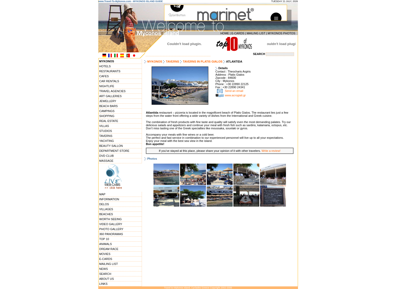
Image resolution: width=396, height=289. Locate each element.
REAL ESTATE (108, 121)
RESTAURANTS (109, 71)
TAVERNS (105, 135)
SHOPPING (106, 116)
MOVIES (105, 253)
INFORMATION (109, 199)
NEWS (103, 268)
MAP (102, 194)
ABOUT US (106, 278)
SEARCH (105, 273)
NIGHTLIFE (106, 86)
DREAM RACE (108, 249)
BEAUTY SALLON (111, 145)
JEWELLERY (107, 101)
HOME (224, 33)
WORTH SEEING (110, 219)
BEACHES (106, 214)
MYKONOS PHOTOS (281, 33)
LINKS (103, 283)
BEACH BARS (108, 106)
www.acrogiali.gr (235, 95)
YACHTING (106, 140)
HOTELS (105, 66)
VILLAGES (106, 209)
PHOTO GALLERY (111, 229)
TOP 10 (104, 239)
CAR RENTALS (109, 81)
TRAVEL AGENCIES (112, 91)
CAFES (104, 76)
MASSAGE (106, 160)
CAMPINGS (107, 111)
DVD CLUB (106, 155)
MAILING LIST (256, 33)
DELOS (104, 204)
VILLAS (104, 125)
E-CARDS (237, 33)
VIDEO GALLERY (110, 224)
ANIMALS (105, 244)
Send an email (234, 91)
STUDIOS (105, 130)
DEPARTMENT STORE (114, 150)
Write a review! (271, 150)
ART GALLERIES (110, 96)
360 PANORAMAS (111, 234)
